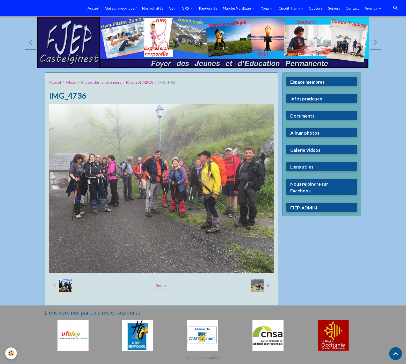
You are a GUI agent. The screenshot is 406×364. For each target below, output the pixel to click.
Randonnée (208, 8)
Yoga (265, 8)
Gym (172, 8)
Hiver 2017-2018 (139, 82)
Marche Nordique (237, 8)
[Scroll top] (395, 353)
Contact (352, 8)
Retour (161, 285)
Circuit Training (291, 8)
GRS (186, 8)
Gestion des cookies (203, 357)
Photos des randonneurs (101, 82)
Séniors (334, 8)
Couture (316, 8)
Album (71, 82)
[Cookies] (11, 353)
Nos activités (152, 8)
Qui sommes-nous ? (121, 8)
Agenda (371, 8)
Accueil (93, 8)
